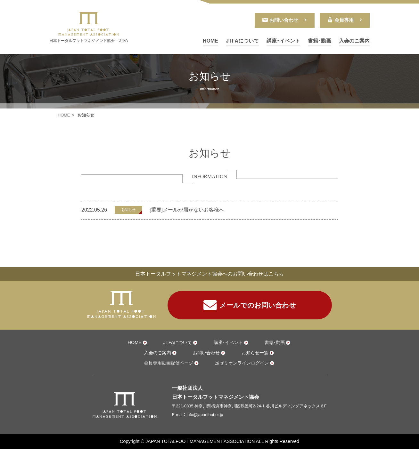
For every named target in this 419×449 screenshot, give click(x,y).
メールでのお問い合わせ (249, 305)
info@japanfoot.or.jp (204, 414)
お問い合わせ (280, 20)
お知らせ (128, 210)
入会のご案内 (354, 41)
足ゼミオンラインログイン (242, 362)
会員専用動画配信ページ (168, 362)
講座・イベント (283, 41)
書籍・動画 (319, 41)
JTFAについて (242, 41)
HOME (210, 41)
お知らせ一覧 (255, 352)
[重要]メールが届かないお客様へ (187, 209)
